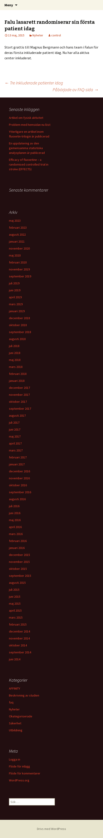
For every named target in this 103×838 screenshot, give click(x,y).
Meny (8, 5)
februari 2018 (18, 374)
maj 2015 (15, 603)
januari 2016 (17, 548)
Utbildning (15, 730)
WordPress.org (19, 780)
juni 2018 (14, 353)
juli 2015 (14, 590)
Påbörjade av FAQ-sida (76, 89)
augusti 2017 (17, 415)
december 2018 (19, 318)
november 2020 (19, 248)
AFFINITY (14, 688)
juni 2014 (14, 659)
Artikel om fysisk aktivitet (26, 118)
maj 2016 (15, 520)
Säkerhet (15, 723)
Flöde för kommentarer (24, 773)
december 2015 (19, 555)
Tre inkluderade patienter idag (33, 83)
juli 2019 (14, 283)
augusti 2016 (17, 499)
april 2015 (15, 610)
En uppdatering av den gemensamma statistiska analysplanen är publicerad (27, 148)
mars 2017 (16, 450)
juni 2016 (14, 513)
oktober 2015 (18, 569)
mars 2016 (16, 534)
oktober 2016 (18, 485)
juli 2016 (14, 506)
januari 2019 (17, 311)
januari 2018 (17, 381)
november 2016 (19, 478)
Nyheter (37, 35)
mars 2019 (16, 304)
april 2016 (15, 527)
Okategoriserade (20, 716)
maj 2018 (15, 360)
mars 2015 (16, 617)
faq (11, 702)
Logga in (14, 759)
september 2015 (20, 576)
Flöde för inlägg (19, 766)
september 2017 (20, 409)
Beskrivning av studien (24, 695)
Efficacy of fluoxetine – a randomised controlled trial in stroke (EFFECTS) (28, 164)
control (56, 35)
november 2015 (19, 562)
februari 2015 (18, 624)
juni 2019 (14, 290)
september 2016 (20, 492)
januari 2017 (17, 464)
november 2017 (19, 395)
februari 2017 (18, 457)
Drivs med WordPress (51, 829)
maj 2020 (15, 255)
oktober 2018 (18, 325)
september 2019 (20, 276)
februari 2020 (18, 262)
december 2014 (19, 631)
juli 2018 (14, 346)
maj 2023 (15, 221)
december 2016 (19, 471)
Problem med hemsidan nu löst (29, 125)
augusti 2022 (17, 234)
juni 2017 (14, 429)
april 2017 (15, 443)
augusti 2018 (17, 339)
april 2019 (15, 297)
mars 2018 (16, 367)
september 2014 (20, 652)
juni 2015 (14, 597)
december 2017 (19, 388)
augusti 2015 (17, 583)
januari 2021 (17, 241)
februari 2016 (18, 541)
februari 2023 (18, 228)
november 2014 (19, 638)
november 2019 (19, 269)
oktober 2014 (18, 645)
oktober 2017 (18, 402)
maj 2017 (15, 436)
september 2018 (20, 332)
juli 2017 (14, 422)
